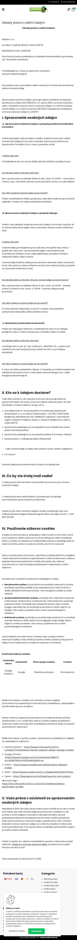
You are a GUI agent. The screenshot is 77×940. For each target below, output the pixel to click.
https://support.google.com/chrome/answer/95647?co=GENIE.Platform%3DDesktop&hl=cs (31, 759)
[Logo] (38, 9)
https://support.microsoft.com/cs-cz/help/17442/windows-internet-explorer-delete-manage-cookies (39, 748)
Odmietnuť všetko (17, 931)
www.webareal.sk (48, 937)
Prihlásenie (55, 2)
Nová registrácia (69, 2)
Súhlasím (36, 931)
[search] (68, 9)
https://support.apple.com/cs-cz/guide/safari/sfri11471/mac (42, 772)
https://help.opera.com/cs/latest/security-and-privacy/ (42, 776)
